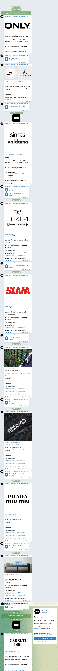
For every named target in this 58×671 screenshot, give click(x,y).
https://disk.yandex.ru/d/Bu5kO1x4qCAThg (15, 123)
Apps (46, 39)
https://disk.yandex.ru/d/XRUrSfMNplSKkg (15, 181)
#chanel (19, 628)
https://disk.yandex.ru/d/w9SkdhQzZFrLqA (15, 432)
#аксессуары (18, 236)
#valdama (21, 413)
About (39, 39)
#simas (16, 413)
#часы (10, 582)
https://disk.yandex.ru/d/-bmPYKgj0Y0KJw (15, 548)
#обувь (18, 104)
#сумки (11, 294)
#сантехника (8, 413)
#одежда (13, 49)
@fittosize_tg (8, 76)
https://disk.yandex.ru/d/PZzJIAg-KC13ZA (15, 371)
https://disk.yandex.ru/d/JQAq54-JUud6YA (15, 495)
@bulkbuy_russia (45, 10)
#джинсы (19, 165)
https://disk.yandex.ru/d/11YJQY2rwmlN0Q (15, 68)
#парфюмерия (13, 628)
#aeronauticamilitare (10, 236)
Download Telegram (45, 36)
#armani (26, 628)
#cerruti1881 (8, 49)
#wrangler (9, 165)
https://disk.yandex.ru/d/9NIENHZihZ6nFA (15, 252)
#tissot (6, 582)
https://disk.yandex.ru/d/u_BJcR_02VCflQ (15, 594)
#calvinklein (15, 530)
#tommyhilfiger (8, 530)
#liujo (6, 355)
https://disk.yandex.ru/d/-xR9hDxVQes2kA (44, 32)
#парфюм (7, 628)
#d (22, 628)
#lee (6, 165)
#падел (6, 476)
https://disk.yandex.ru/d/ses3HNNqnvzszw (15, 310)
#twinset (7, 294)
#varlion (10, 476)
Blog (43, 39)
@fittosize (36, 26)
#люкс (13, 413)
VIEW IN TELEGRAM (16, 449)
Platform (51, 39)
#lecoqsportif (8, 104)
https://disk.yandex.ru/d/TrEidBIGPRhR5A (15, 645)
